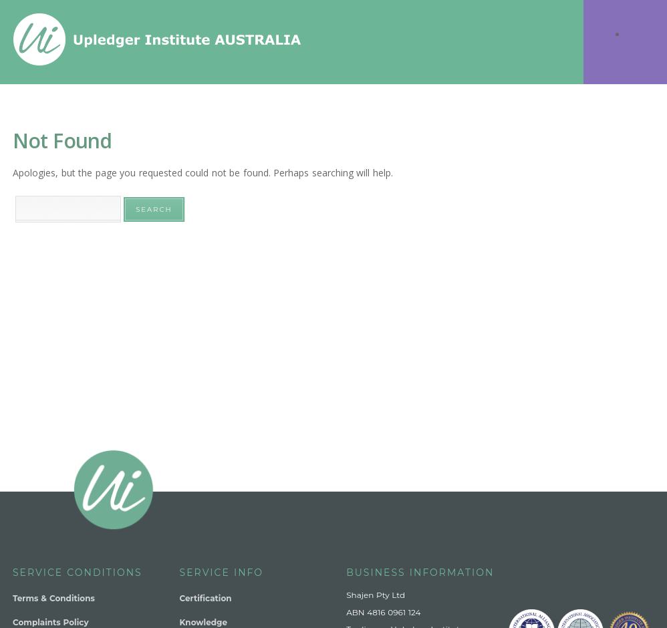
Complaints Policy (51, 622)
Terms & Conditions (54, 598)
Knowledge (203, 622)
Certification (206, 598)
